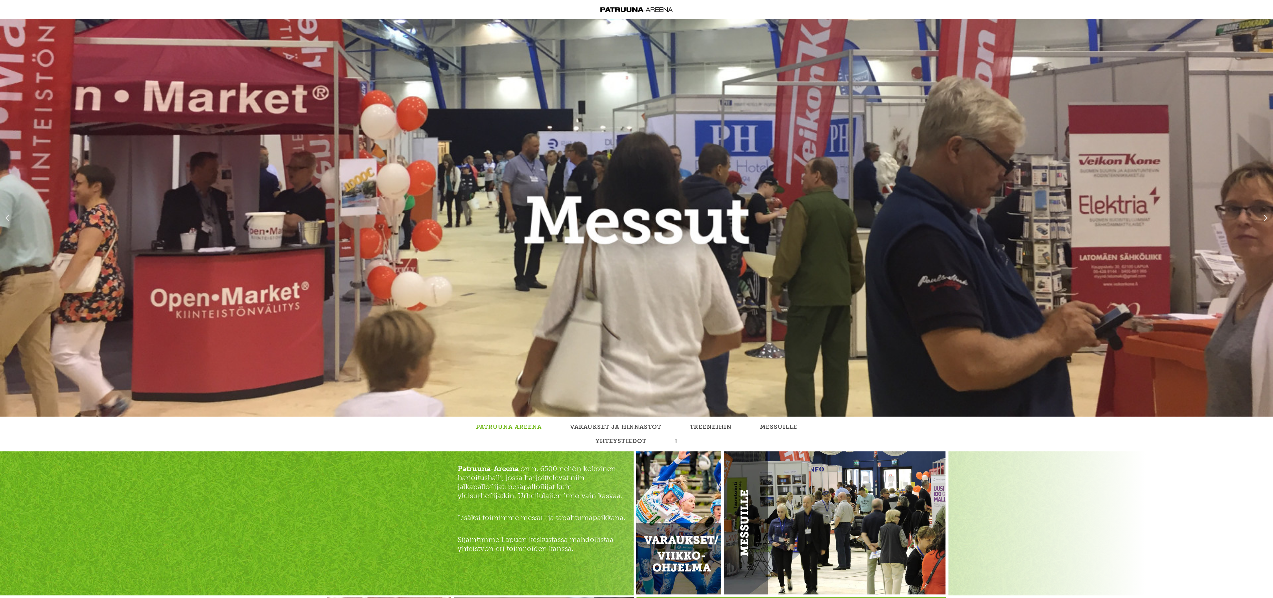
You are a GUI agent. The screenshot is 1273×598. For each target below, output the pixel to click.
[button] (7, 218)
